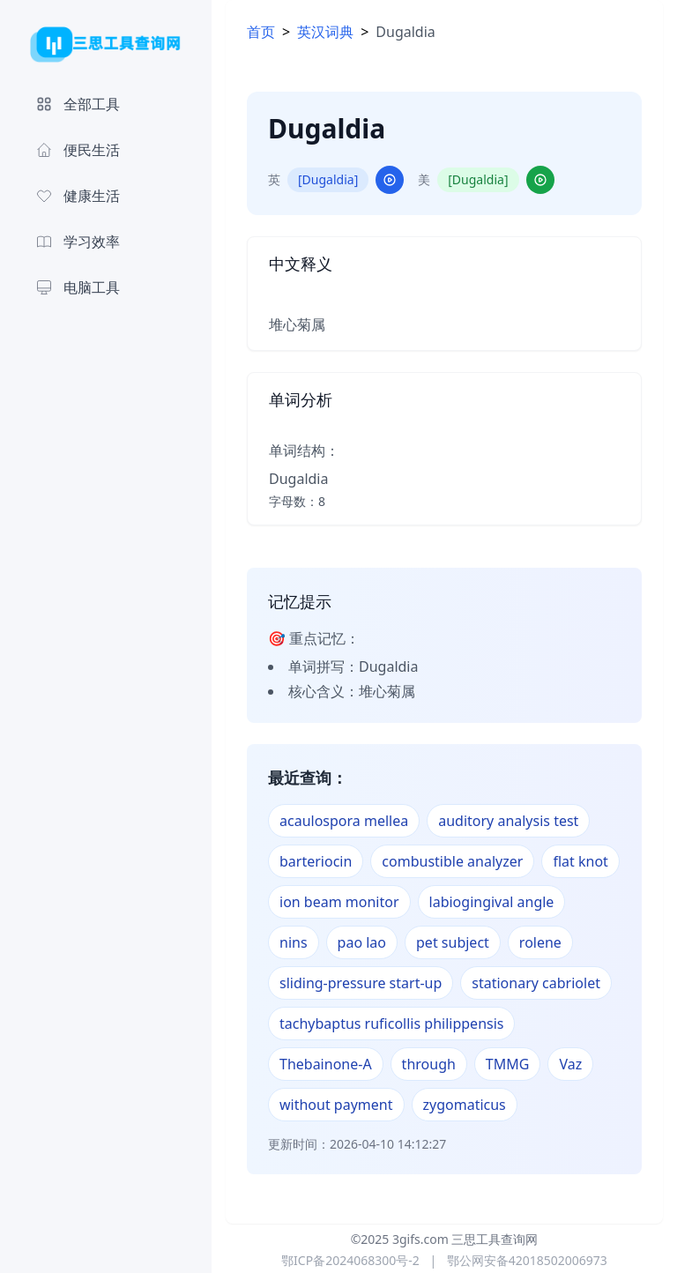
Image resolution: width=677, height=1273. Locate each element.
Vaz (570, 1064)
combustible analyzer (452, 861)
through (429, 1064)
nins (293, 942)
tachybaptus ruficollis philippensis (391, 1023)
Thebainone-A (325, 1064)
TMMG (508, 1064)
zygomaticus (464, 1104)
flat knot (580, 861)
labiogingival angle (491, 902)
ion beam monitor (339, 902)
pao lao (362, 942)
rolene (540, 942)
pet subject (452, 942)
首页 (261, 31)
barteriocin (315, 861)
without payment (336, 1104)
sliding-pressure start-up (360, 983)
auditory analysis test (508, 820)
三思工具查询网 (494, 1239)
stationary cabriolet (536, 983)
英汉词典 (325, 31)
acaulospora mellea (343, 820)
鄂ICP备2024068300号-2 (350, 1260)
